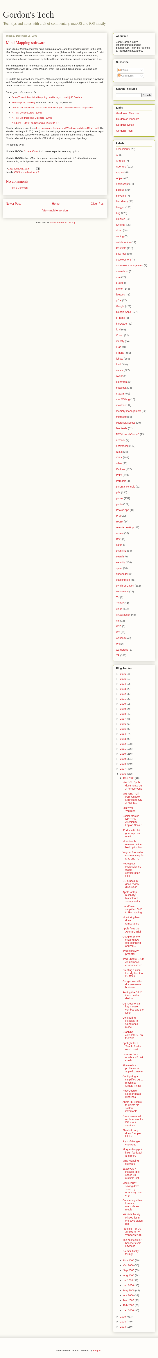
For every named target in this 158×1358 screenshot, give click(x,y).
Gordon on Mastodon (128, 113)
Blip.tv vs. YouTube (129, 809)
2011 (123, 748)
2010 (123, 753)
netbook (120, 440)
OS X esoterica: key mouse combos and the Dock (133, 1008)
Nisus (119, 451)
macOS (120, 393)
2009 (123, 758)
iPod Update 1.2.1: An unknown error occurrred (133, 962)
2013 (123, 738)
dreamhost (122, 271)
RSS (118, 539)
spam (119, 568)
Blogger (97, 1350)
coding (120, 236)
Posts (123, 69)
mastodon (121, 405)
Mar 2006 (129, 1300)
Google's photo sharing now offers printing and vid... (132, 941)
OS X (17, 172)
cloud (119, 230)
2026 (123, 673)
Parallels (121, 480)
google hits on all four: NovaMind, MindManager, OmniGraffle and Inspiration (52, 107)
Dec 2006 (129, 778)
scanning (121, 550)
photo (119, 504)
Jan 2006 (128, 1310)
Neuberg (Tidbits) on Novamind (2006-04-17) (36, 123)
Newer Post (13, 203)
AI (117, 154)
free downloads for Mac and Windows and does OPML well (67, 128)
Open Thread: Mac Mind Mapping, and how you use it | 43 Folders (47, 97)
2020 (123, 703)
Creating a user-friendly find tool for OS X (133, 973)
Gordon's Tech (28, 14)
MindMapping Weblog (23, 102)
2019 (123, 708)
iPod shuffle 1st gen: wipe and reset (132, 833)
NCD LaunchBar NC (127, 434)
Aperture (121, 166)
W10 (118, 626)
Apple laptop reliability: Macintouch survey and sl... (133, 897)
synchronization (125, 585)
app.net (120, 172)
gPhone (120, 317)
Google (120, 306)
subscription (123, 579)
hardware (121, 323)
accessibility (123, 149)
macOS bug (123, 399)
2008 (123, 763)
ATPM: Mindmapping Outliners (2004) (32, 117)
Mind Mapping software (25, 42)
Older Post (97, 203)
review (119, 533)
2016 (123, 723)
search (120, 556)
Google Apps (123, 311)
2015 (123, 728)
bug (118, 213)
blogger (120, 207)
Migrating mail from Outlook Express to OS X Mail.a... (132, 798)
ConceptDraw (31, 151)
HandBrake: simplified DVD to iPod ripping (132, 909)
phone (119, 498)
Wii (118, 643)
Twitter (120, 603)
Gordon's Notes (125, 124)
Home (56, 203)
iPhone (120, 352)
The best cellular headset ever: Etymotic (132, 1243)
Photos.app (122, 510)
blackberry (122, 201)
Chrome (120, 224)
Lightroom (122, 381)
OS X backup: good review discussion (131, 884)
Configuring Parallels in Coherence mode (130, 1022)
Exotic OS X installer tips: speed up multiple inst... (132, 1173)
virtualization (28, 172)
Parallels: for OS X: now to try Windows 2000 (132, 1231)
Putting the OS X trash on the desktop (132, 995)
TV (117, 597)
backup (120, 189)
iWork (119, 376)
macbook (121, 387)
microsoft (121, 416)
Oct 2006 (128, 1265)
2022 (123, 693)
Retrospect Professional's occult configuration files (132, 869)
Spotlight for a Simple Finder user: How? (132, 1046)
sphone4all (122, 573)
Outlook (120, 469)
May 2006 (129, 1290)
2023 (123, 688)
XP (37, 172)
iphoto (119, 358)
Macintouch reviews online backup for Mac (133, 844)
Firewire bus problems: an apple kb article (133, 1068)
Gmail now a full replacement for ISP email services (133, 1121)
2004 (123, 1321)
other (119, 463)
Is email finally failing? (131, 1253)
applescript (122, 184)
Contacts (121, 248)
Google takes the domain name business (132, 984)
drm (118, 277)
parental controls (125, 486)
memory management (128, 411)
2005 (123, 1316)
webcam (121, 638)
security (120, 562)
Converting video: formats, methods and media (133, 1205)
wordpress (122, 649)
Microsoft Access (125, 422)
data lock (121, 253)
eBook (119, 282)
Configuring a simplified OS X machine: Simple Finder (133, 1081)
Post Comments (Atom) (62, 222)
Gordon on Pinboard (127, 119)
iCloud (119, 335)
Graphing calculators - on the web (133, 1035)
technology (122, 591)
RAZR (119, 521)
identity (120, 341)
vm (118, 620)
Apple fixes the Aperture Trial (132, 930)
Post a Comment (19, 187)
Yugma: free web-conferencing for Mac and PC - (133, 855)
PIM (118, 515)
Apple (119, 178)
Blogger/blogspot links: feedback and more (132, 1152)
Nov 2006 (129, 1260)
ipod (118, 364)
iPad (118, 346)
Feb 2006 (129, 1305)
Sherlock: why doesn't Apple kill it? (132, 1133)
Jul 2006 (128, 1280)
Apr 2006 (128, 1295)
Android (120, 160)
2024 (123, 683)
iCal (118, 329)
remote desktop (125, 527)
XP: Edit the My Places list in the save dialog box (133, 1219)
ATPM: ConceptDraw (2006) (27, 112)
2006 (123, 773)
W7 (118, 632)
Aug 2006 (129, 1275)
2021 (123, 698)
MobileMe (121, 428)
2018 (123, 713)
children (120, 218)
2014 (123, 733)
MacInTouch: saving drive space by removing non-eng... (132, 1189)
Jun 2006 (128, 1285)
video (119, 608)
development (123, 259)
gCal (118, 300)
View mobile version (55, 210)
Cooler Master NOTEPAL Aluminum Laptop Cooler (132, 820)
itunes (119, 370)
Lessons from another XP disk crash (133, 1057)
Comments (126, 75)
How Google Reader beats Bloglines (132, 1093)
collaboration (123, 242)
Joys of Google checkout (131, 1143)
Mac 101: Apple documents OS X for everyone (132, 785)
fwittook (120, 294)
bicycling (121, 195)
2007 (123, 768)
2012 (123, 743)
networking (122, 445)
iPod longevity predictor (131, 952)
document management (129, 265)
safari (119, 544)
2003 (123, 1326)
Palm (119, 475)
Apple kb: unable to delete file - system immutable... (132, 1106)
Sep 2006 (129, 1270)
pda (118, 492)
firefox (119, 288)
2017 (123, 718)
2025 (123, 678)
